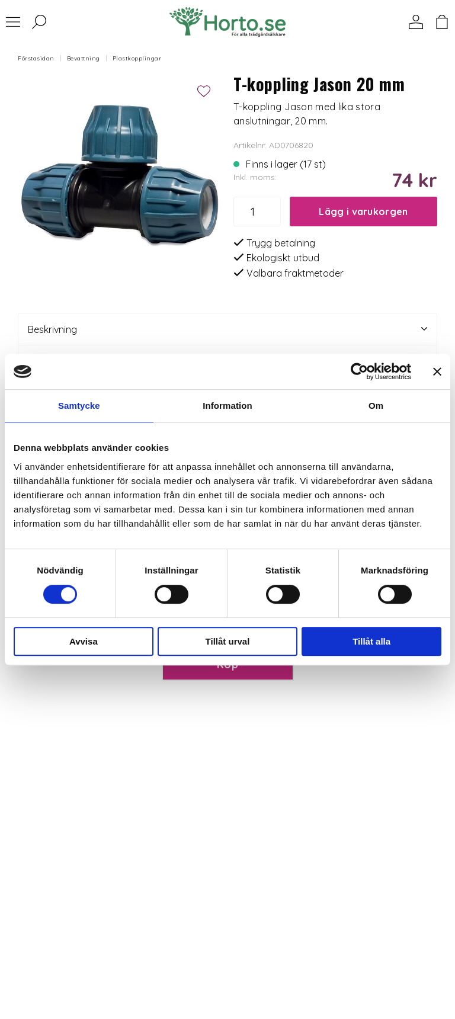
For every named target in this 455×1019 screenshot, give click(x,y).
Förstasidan (36, 58)
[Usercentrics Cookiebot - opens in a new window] (359, 371)
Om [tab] (376, 405)
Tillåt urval (228, 641)
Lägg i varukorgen (363, 211)
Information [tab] (227, 405)
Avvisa (83, 641)
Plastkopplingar (137, 58)
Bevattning (83, 58)
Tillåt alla (371, 641)
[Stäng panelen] (437, 371)
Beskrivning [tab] (227, 329)
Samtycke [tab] (79, 405)
